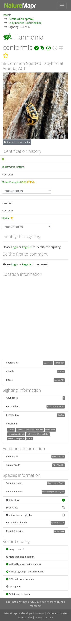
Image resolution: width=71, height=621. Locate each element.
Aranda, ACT (59, 380)
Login (14, 247)
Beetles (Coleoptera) (21, 19)
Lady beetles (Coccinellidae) (25, 22)
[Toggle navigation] (62, 5)
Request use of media (17, 142)
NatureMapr (50, 429)
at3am (41, 613)
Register (27, 247)
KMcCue (6, 218)
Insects (7, 14)
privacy (38, 617)
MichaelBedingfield (11, 182)
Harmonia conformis (15, 166)
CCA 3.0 (49, 617)
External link (59, 531)
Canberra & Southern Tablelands (30, 429)
